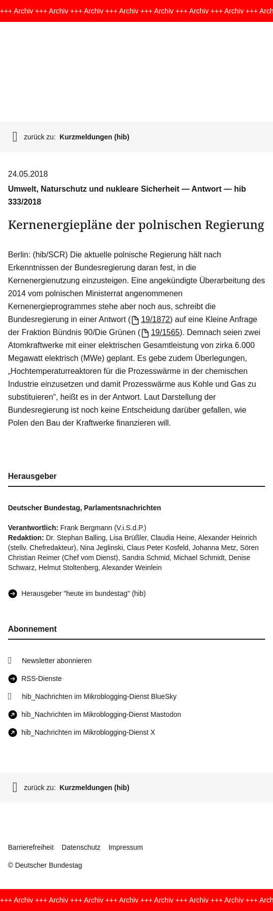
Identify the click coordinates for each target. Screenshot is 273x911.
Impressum (126, 847)
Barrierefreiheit (31, 847)
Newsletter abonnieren (57, 661)
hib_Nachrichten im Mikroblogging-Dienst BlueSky (99, 696)
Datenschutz (81, 847)
